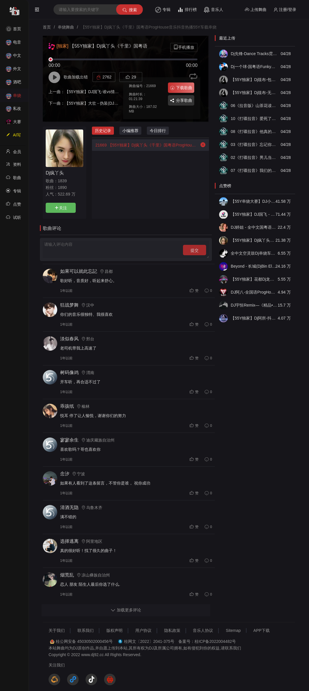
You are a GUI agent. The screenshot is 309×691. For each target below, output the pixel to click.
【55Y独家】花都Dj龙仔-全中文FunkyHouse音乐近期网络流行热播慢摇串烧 (254, 279)
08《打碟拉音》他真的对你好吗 (254, 131)
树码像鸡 (69, 372)
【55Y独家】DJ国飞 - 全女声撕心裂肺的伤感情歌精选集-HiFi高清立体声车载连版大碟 (254, 214)
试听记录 (13, 219)
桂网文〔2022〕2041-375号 (149, 641)
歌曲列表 (13, 179)
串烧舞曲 (13, 97)
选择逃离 (69, 541)
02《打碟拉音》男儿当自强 (254, 157)
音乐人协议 (203, 630)
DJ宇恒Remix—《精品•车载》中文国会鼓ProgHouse (254, 305)
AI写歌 (13, 137)
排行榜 (187, 10)
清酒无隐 (69, 507)
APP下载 (262, 630)
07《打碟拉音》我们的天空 (254, 170)
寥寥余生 (69, 439)
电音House (13, 44)
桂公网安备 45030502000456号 (84, 641)
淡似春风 (69, 338)
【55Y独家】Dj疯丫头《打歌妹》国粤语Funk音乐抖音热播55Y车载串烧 (254, 240)
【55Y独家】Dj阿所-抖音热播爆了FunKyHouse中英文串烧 (254, 318)
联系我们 (85, 630)
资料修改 (13, 166)
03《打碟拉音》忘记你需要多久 (254, 144)
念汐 (64, 473)
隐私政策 (172, 630)
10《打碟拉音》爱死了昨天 (254, 118)
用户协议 (143, 630)
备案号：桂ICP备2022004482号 (207, 641)
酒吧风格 (13, 84)
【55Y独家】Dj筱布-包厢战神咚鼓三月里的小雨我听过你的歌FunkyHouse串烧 (254, 79)
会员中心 (13, 153)
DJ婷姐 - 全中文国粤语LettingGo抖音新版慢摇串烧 (254, 227)
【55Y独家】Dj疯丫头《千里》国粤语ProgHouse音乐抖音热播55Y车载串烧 (144, 145)
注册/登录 (284, 9)
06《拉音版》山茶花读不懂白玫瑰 (254, 105)
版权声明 (114, 630)
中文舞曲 (13, 57)
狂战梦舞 (69, 305)
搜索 (129, 9)
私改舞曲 (13, 110)
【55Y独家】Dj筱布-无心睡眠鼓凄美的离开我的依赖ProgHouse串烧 (254, 92)
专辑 (163, 10)
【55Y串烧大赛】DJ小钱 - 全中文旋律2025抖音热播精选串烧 (254, 201)
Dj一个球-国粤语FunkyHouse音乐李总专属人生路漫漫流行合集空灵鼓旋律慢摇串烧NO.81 (254, 66)
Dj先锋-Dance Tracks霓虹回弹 (254, 53)
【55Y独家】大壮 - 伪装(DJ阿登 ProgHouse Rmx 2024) (114, 103)
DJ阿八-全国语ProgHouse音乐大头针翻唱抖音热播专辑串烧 (254, 292)
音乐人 (213, 10)
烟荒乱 (67, 574)
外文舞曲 (13, 70)
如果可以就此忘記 (78, 271)
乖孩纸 (67, 406)
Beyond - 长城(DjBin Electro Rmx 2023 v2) (254, 266)
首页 (13, 29)
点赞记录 (13, 206)
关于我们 (57, 630)
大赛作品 (13, 123)
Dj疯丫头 (55, 172)
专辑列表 (13, 193)
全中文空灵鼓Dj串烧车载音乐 (254, 253)
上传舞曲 (256, 9)
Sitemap (233, 630)
